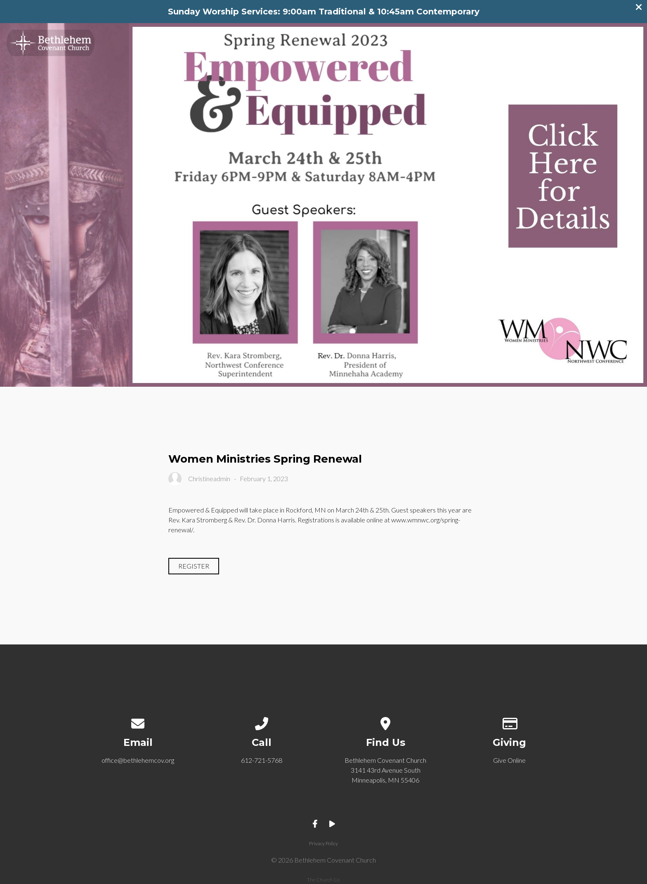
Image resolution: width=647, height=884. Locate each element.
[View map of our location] (385, 722)
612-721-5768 (261, 760)
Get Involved (549, 40)
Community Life (475, 40)
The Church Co (323, 880)
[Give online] (509, 722)
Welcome (408, 40)
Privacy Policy (323, 843)
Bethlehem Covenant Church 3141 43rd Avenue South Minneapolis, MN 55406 (385, 770)
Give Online (509, 760)
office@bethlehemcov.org (138, 760)
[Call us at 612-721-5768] (262, 722)
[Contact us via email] (138, 722)
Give (603, 40)
